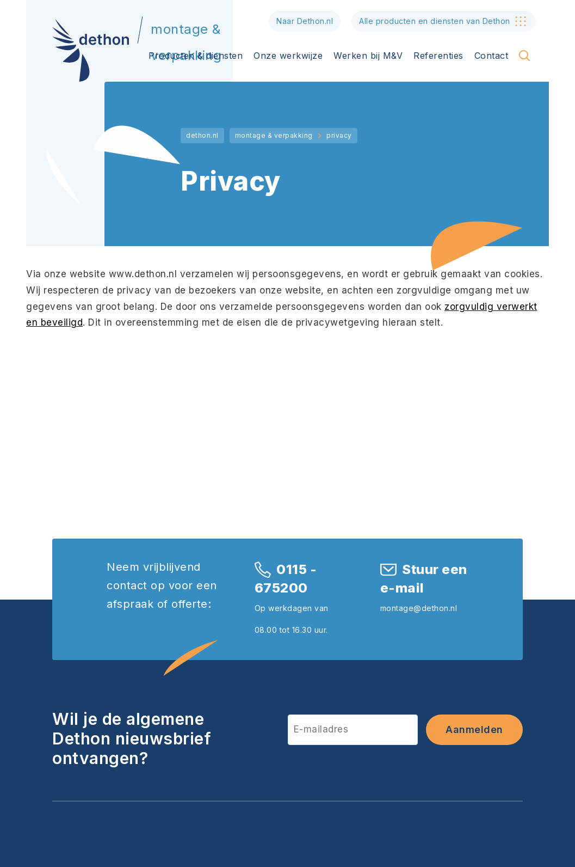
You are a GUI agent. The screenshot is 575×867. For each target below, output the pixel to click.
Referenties (438, 55)
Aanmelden (474, 729)
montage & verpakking (274, 135)
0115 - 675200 (286, 578)
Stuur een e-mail (423, 578)
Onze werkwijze (288, 55)
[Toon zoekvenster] (524, 55)
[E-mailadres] (353, 729)
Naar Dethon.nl (304, 21)
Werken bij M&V (368, 55)
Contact (491, 55)
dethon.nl (202, 135)
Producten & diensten (196, 55)
